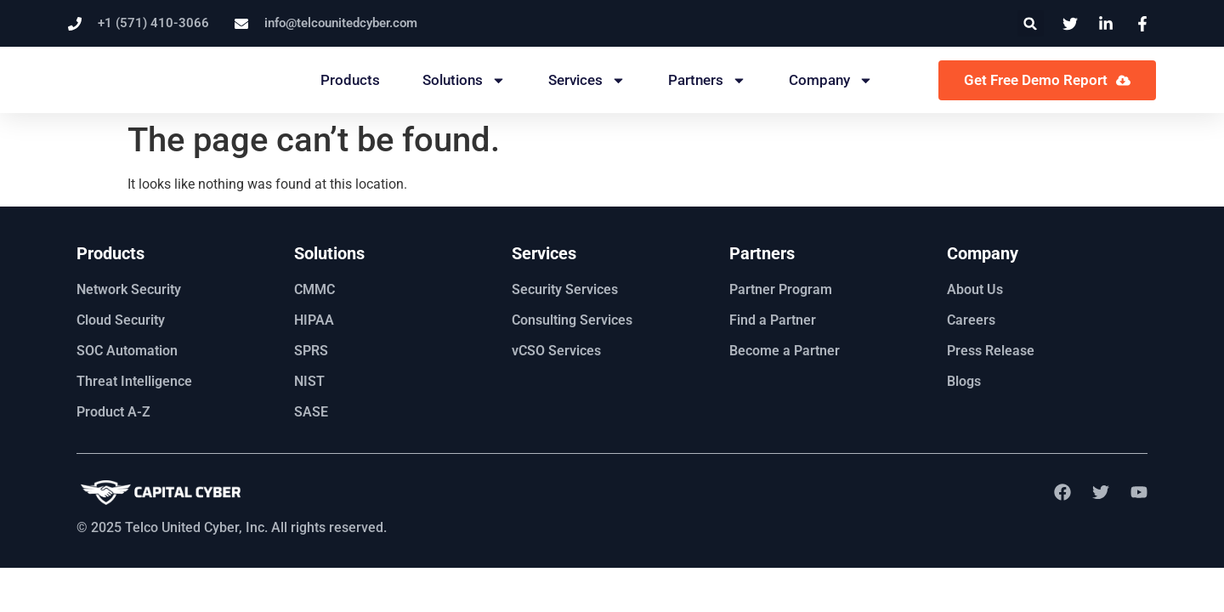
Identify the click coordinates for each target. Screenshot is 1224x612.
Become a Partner (784, 351)
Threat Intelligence (134, 381)
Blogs (964, 381)
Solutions (464, 80)
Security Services (565, 289)
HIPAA (314, 320)
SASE (311, 412)
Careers (971, 320)
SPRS (311, 351)
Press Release (990, 351)
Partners (707, 80)
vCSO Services (556, 351)
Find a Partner (772, 320)
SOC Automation (127, 351)
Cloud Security (120, 320)
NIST (309, 381)
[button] (1030, 23)
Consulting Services (572, 320)
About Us (975, 289)
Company (831, 80)
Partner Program (780, 289)
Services (587, 80)
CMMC (314, 289)
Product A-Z (113, 412)
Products (350, 79)
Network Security (128, 289)
